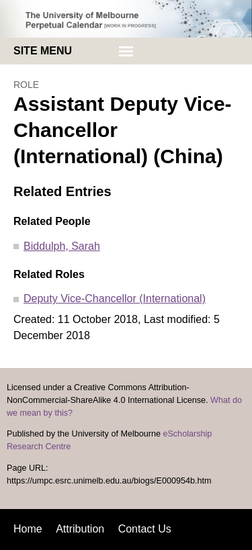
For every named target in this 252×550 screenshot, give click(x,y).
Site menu (42, 50)
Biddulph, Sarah (62, 246)
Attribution (80, 529)
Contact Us (144, 529)
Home (27, 529)
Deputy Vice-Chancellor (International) (115, 298)
